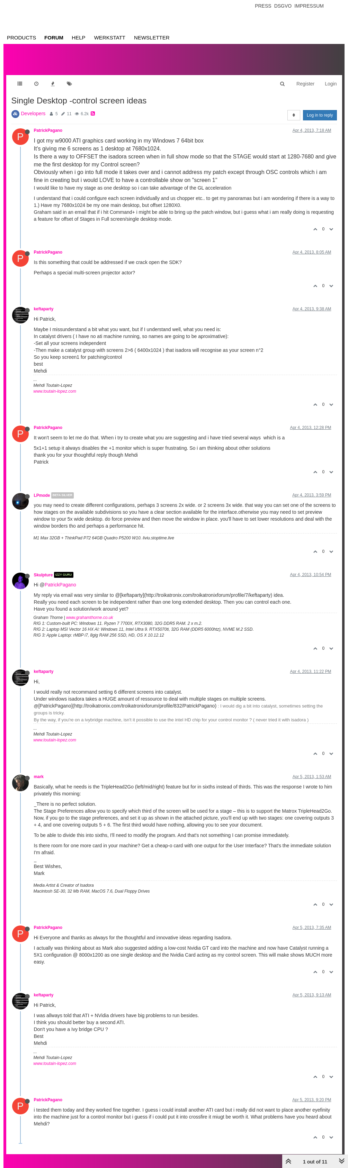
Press (263, 6)
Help (78, 37)
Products (21, 37)
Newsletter (152, 37)
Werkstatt (109, 37)
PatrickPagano (48, 130)
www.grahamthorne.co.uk (89, 617)
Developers (33, 113)
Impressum (309, 6)
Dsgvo (283, 6)
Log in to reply (320, 115)
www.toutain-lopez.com (55, 391)
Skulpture (43, 574)
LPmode (42, 495)
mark (39, 776)
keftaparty (44, 309)
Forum (53, 37)
